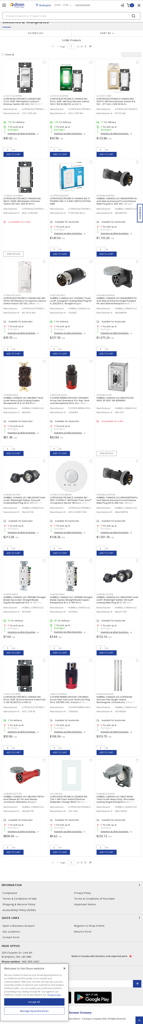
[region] (34, 992)
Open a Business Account (18, 925)
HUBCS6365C (58, 295)
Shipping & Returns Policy (19, 904)
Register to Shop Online (89, 925)
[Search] (71, 16)
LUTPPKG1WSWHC (60, 195)
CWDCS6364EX (58, 395)
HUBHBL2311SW (105, 594)
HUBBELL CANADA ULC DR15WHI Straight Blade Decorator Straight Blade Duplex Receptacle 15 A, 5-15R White (25, 600)
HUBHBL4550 (11, 395)
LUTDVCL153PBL (12, 694)
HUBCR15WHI (57, 594)
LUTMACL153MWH (13, 195)
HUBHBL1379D (104, 395)
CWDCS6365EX (58, 694)
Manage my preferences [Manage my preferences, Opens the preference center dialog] (34, 1010)
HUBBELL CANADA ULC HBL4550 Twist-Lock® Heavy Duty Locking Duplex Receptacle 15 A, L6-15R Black (24, 400)
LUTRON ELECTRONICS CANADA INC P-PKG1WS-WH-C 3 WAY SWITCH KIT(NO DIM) (70, 201)
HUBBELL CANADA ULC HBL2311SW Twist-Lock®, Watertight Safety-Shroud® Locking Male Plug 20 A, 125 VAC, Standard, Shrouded (118, 601)
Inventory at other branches (22, 133)
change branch (83, 5)
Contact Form (11, 937)
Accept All (34, 1001)
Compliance (10, 893)
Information (71, 885)
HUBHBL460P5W (106, 195)
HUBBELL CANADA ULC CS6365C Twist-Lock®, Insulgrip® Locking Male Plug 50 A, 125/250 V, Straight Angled (71, 301)
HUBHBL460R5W (106, 295)
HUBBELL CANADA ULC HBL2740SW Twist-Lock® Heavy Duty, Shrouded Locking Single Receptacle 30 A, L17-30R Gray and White (116, 800)
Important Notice (85, 904)
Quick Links (71, 918)
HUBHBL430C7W (13, 793)
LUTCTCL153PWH (13, 96)
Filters (35, 33)
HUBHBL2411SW (12, 494)
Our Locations (11, 931)
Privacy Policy (82, 893)
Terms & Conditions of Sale (20, 898)
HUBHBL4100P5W (106, 494)
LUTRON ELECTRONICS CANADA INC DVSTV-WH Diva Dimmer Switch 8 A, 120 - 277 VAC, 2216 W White (116, 101)
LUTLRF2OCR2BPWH (61, 494)
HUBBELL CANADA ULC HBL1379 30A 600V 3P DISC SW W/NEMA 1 (115, 399)
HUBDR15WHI (11, 594)
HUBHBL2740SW (106, 793)
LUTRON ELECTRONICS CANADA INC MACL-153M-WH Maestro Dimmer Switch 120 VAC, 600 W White (22, 201)
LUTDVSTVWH (104, 96)
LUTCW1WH (56, 793)
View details (14, 254)
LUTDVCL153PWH (59, 96)
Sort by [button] (105, 33)
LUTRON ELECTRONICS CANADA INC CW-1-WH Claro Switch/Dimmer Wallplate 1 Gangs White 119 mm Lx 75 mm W (70, 800)
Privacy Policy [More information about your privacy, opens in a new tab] (54, 994)
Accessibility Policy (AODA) (19, 910)
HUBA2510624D (105, 694)
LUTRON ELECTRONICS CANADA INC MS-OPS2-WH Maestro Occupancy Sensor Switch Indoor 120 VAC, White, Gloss (25, 301)
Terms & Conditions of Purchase (94, 898)
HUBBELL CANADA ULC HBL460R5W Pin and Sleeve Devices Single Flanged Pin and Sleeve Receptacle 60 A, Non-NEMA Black (118, 302)
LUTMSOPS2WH (12, 295)
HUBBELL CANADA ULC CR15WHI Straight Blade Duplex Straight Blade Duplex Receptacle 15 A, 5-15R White (71, 600)
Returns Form (82, 931)
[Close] (64, 968)
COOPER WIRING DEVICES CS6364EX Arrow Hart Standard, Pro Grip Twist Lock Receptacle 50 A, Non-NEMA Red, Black (71, 401)
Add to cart (14, 154)
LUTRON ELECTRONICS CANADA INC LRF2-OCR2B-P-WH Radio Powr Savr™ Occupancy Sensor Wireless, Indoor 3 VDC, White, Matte (71, 501)
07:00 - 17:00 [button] (61, 5)
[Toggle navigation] (4, 5)
